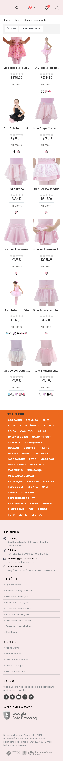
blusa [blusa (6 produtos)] (12, 425)
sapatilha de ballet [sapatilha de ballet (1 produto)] (21, 498)
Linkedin (31, 696)
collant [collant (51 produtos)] (13, 448)
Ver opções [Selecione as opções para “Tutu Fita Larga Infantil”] (46, 84)
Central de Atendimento (19, 608)
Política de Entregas (17, 596)
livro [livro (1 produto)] (32, 459)
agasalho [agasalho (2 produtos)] (15, 420)
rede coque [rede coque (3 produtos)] (16, 487)
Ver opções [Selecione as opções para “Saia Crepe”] (16, 205)
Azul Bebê (7, 333)
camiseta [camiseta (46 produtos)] (14, 442)
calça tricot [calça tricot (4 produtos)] (41, 437)
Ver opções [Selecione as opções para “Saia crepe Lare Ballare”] (16, 84)
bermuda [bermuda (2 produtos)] (32, 420)
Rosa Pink (50, 91)
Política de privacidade (18, 620)
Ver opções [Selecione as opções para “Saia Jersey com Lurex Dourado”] (46, 326)
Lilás (14, 333)
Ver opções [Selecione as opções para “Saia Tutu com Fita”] (16, 326)
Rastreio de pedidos (17, 659)
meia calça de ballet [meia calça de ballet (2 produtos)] (22, 475)
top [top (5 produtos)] (31, 509)
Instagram (24, 696)
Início (7, 20)
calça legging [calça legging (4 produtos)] (18, 437)
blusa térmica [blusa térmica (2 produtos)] (29, 425)
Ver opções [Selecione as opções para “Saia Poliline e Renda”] (46, 266)
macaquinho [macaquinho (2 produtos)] (17, 464)
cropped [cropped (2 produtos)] (29, 448)
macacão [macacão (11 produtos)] (47, 459)
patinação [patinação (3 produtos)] (15, 481)
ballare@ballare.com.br (21, 562)
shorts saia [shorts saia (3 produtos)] (16, 509)
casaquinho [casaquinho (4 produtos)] (33, 442)
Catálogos (11, 632)
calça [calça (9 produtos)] (42, 431)
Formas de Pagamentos (19, 590)
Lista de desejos (15, 665)
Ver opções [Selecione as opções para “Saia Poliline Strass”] (16, 266)
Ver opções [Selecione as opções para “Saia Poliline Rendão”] (46, 205)
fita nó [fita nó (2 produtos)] (44, 448)
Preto (14, 152)
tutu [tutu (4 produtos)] (11, 514)
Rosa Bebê (46, 91)
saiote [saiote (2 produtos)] (12, 492)
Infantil (17, 20)
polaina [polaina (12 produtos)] (48, 481)
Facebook (6, 696)
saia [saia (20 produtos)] (45, 487)
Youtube (18, 696)
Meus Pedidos (13, 653)
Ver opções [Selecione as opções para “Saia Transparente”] (46, 387)
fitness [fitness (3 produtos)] (13, 453)
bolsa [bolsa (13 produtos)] (12, 431)
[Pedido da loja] (31, 29)
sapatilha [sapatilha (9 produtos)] (28, 492)
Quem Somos (13, 584)
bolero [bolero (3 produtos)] (49, 425)
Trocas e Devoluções (17, 614)
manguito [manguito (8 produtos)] (37, 464)
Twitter (12, 696)
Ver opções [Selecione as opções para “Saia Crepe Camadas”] (46, 145)
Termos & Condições (17, 602)
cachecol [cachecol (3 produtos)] (27, 431)
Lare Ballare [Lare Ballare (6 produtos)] (16, 459)
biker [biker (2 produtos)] (45, 420)
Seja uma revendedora (19, 626)
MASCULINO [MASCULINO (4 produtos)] (15, 470)
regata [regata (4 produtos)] (33, 487)
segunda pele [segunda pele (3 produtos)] (17, 503)
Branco (42, 91)
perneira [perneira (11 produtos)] (33, 481)
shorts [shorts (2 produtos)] (48, 503)
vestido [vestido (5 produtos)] (37, 514)
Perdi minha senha (16, 671)
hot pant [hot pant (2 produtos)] (41, 453)
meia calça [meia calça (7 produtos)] (34, 470)
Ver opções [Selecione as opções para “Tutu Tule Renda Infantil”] (16, 145)
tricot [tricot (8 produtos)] (42, 509)
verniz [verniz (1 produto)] (23, 514)
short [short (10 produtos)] (34, 503)
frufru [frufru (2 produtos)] (26, 453)
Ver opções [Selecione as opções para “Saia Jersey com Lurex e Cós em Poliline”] (16, 387)
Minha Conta (13, 647)
